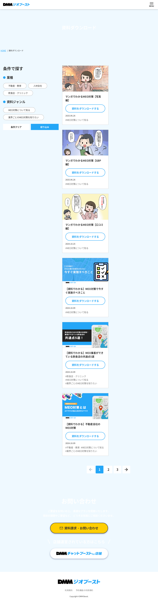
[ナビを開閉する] (151, 3)
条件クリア (16, 126)
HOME (3, 50)
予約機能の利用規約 (84, 590)
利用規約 (69, 590)
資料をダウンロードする (85, 108)
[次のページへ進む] (126, 469)
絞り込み (44, 126)
